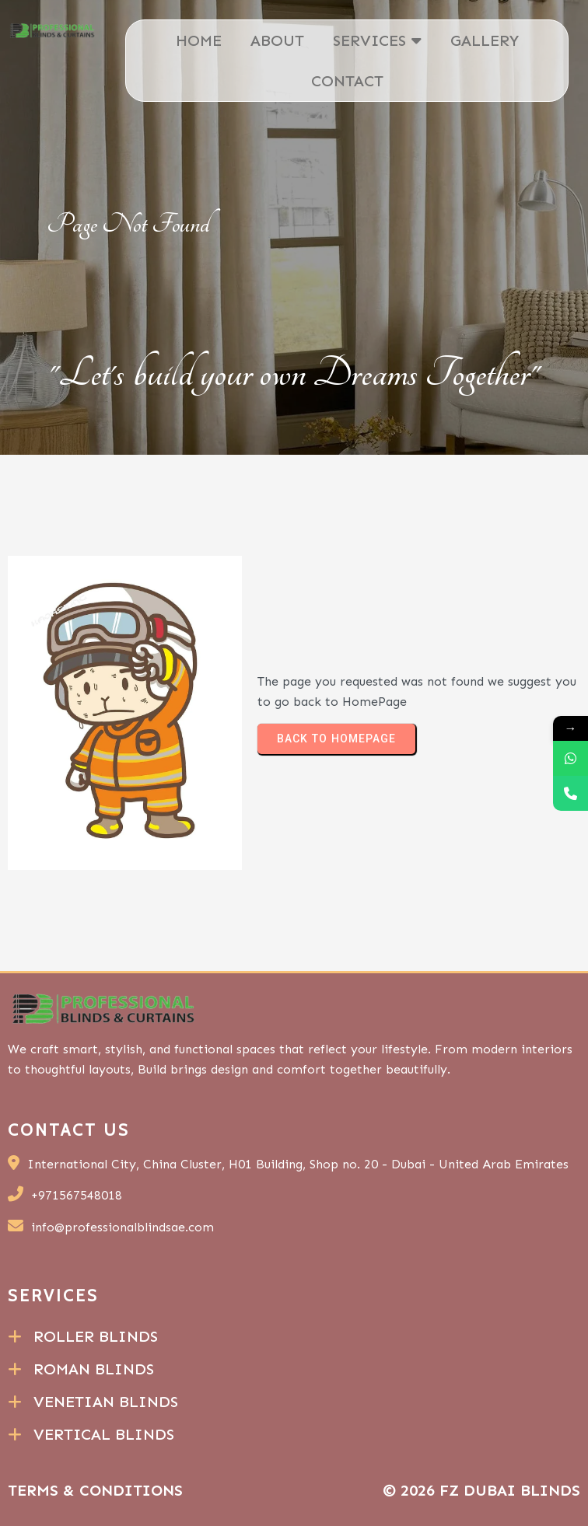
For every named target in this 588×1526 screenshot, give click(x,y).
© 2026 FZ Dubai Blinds (481, 1490)
